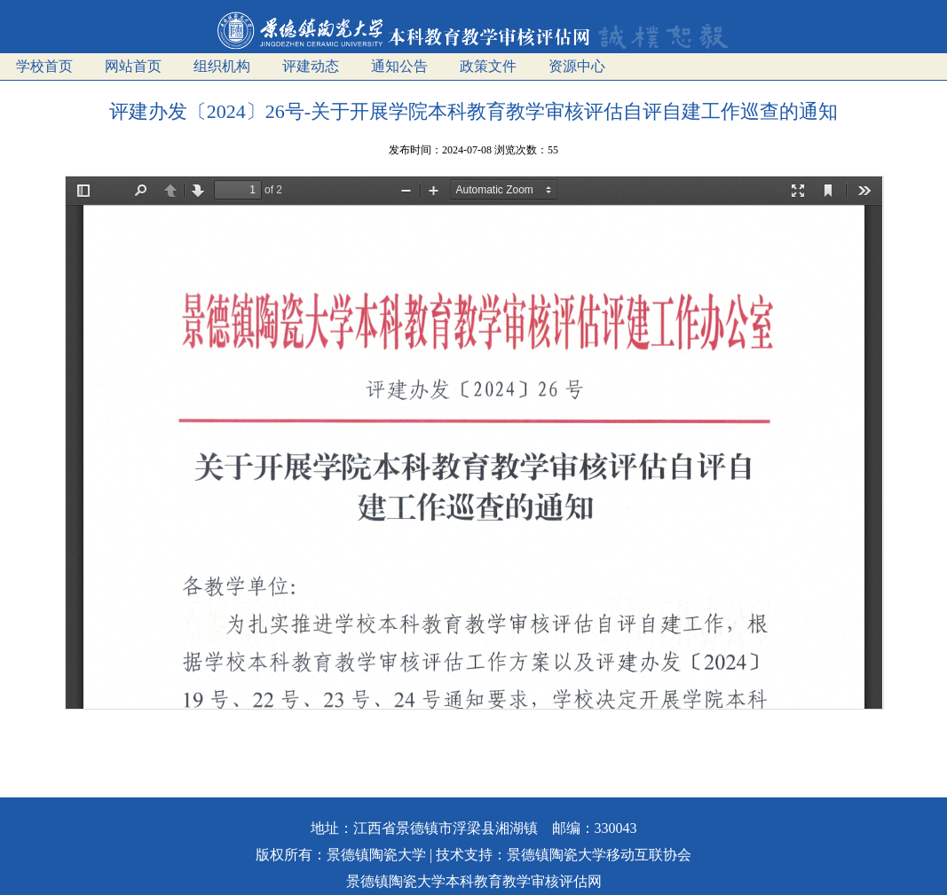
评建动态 (310, 66)
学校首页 (44, 66)
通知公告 (399, 66)
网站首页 (133, 66)
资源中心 (576, 66)
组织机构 (221, 66)
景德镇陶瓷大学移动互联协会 (599, 854)
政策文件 (488, 66)
